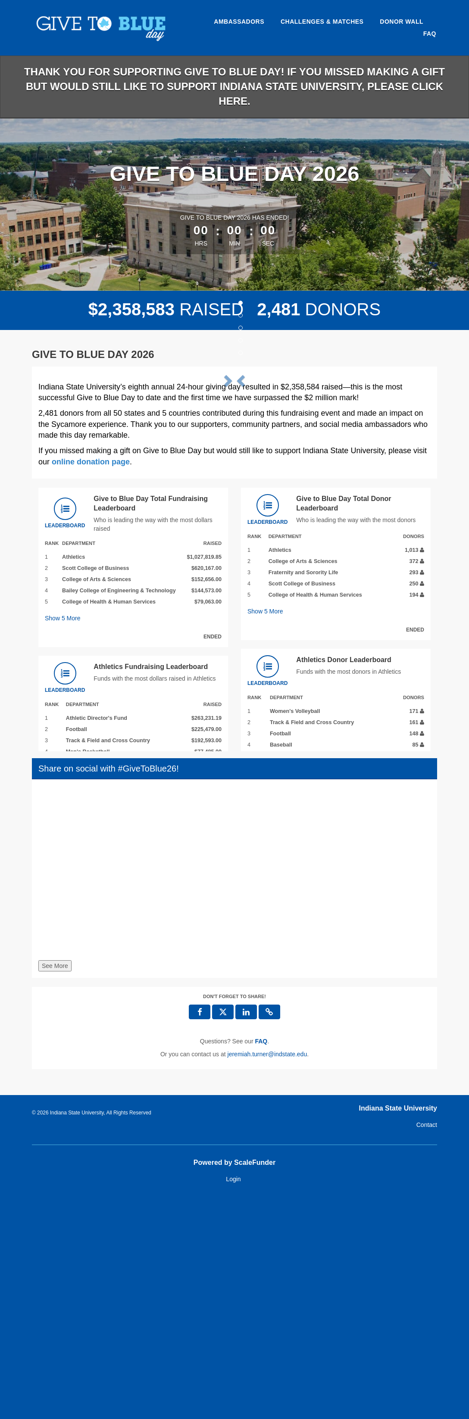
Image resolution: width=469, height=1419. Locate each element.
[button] (67, 483)
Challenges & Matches (322, 21)
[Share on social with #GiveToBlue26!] (234, 1092)
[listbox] (234, 483)
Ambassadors (239, 21)
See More (55, 1186)
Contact (426, 1345)
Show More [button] (63, 838)
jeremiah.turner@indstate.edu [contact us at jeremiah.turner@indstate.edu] (267, 1274)
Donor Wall (401, 21)
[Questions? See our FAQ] (261, 1261)
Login (233, 1399)
